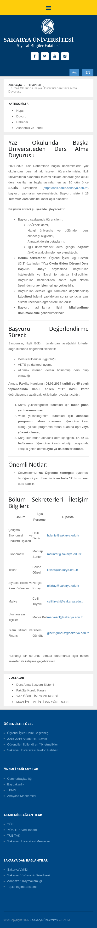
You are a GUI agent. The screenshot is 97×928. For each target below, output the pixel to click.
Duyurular (34, 85)
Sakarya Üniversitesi (45, 920)
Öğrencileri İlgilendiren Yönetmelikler (32, 744)
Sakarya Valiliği (17, 869)
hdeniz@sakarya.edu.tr (63, 535)
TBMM (11, 790)
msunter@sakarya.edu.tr (64, 554)
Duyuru (21, 116)
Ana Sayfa (15, 85)
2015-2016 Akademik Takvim (27, 738)
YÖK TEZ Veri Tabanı (22, 830)
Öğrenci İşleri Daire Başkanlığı (28, 733)
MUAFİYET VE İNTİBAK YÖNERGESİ (42, 702)
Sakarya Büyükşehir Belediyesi (28, 875)
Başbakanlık (15, 784)
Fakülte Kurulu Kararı (31, 690)
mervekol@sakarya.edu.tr (65, 617)
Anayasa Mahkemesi (21, 796)
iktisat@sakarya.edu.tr (62, 570)
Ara (74, 72)
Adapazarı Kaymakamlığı (24, 881)
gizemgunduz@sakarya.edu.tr (68, 633)
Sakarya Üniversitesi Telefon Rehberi (32, 750)
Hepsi (20, 110)
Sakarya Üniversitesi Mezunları (28, 841)
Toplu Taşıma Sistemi (22, 887)
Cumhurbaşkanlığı (20, 778)
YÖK (10, 824)
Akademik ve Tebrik (29, 128)
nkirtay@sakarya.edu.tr (63, 585)
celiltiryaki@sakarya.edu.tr (65, 601)
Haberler (22, 122)
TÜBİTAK (13, 835)
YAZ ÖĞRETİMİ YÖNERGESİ (37, 696)
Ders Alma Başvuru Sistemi (35, 684)
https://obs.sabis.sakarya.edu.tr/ (66, 188)
